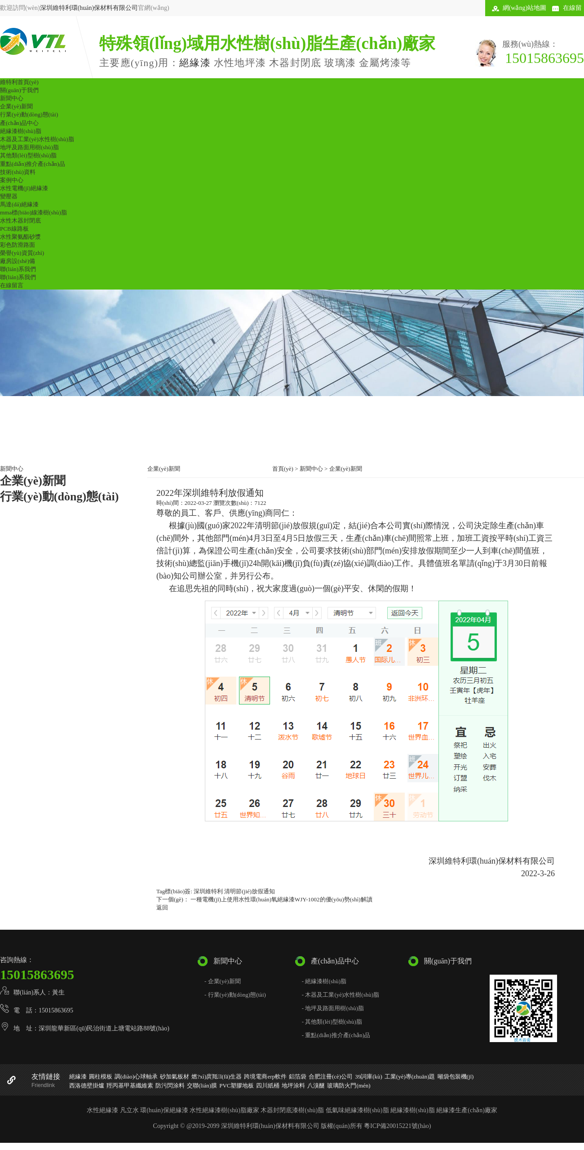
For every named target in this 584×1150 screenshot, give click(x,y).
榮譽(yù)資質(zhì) (22, 253)
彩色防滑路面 (17, 244)
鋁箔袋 (297, 1076)
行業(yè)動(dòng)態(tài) (29, 114)
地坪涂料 (293, 1085)
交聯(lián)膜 (202, 1085)
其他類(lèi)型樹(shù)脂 (28, 155)
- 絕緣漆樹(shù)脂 (324, 981)
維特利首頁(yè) (19, 82)
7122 (260, 502)
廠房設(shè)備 (17, 261)
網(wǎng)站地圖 (524, 7)
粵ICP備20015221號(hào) (397, 1126)
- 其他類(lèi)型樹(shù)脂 (332, 1021)
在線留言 (11, 285)
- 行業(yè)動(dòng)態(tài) (235, 994)
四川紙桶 (267, 1085)
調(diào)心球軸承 (136, 1076)
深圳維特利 (208, 891)
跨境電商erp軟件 (265, 1076)
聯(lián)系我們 (18, 269)
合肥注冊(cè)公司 (331, 1076)
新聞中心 (11, 98)
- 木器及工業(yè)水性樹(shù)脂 (340, 994)
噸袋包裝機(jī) (456, 1076)
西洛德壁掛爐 (86, 1085)
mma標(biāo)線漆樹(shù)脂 (33, 212)
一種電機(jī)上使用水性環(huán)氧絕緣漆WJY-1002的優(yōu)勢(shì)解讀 (280, 899)
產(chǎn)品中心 (19, 123)
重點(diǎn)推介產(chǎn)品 (32, 163)
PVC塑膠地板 (236, 1085)
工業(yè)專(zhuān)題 (410, 1076)
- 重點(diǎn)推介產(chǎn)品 (336, 1035)
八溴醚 (316, 1085)
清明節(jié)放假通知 (249, 891)
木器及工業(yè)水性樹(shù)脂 (37, 139)
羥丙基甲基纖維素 (129, 1085)
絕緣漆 (195, 62)
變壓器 (9, 196)
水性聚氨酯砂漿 (20, 236)
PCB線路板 (14, 228)
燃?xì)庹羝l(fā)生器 (216, 1076)
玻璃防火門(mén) (348, 1085)
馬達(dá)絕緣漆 (19, 204)
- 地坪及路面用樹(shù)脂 (333, 1008)
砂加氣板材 (174, 1076)
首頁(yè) (282, 468)
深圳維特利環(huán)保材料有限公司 (89, 7)
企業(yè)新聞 (16, 106)
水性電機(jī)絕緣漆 (24, 188)
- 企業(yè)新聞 (222, 981)
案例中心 (11, 180)
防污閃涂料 (170, 1085)
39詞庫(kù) (368, 1076)
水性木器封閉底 (20, 220)
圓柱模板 (100, 1076)
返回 (162, 907)
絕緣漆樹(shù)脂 (20, 131)
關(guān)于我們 (19, 90)
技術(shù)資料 (17, 172)
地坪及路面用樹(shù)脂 (29, 147)
